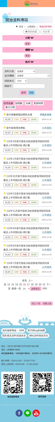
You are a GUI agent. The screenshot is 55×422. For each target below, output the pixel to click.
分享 (47, 31)
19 (36, 284)
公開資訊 (31, 26)
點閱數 (18, 103)
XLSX (8, 119)
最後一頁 (16, 288)
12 (8, 284)
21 (44, 284)
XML (25, 119)
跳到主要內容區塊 (1, 1)
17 (28, 284)
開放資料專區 (46, 26)
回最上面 (47, 303)
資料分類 (9, 71)
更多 (28, 44)
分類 (27, 38)
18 (32, 284)
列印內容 (32, 31)
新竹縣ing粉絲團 (36, 330)
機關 (27, 50)
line (27, 409)
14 (16, 284)
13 (12, 284)
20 (40, 284)
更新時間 (38, 103)
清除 (31, 92)
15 (20, 284)
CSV (16, 119)
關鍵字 (8, 86)
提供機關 (9, 75)
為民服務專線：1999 (13, 330)
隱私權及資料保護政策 (14, 335)
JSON (33, 119)
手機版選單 (3, 3)
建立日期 (10, 107)
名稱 (28, 103)
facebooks (19, 409)
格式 (27, 62)
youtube (36, 409)
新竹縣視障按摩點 (15, 128)
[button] (35, 289)
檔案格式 (9, 81)
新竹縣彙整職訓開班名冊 (19, 114)
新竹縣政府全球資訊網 (31, 3)
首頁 (21, 26)
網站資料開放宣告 (38, 335)
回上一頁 (36, 303)
